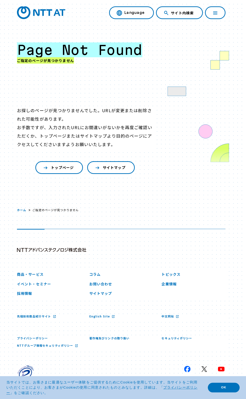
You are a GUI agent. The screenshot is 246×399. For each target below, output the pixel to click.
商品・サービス (30, 274)
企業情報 (168, 283)
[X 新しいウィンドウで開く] (204, 369)
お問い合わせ (100, 283)
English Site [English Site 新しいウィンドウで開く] (100, 316)
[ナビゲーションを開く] (215, 12)
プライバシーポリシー (32, 338)
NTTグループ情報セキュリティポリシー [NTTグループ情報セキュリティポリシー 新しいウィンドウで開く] (45, 345)
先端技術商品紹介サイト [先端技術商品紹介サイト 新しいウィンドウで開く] (34, 316)
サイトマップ (110, 168)
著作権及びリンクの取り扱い (109, 338)
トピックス (170, 274)
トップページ (58, 168)
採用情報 (24, 293)
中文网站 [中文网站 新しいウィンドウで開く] (168, 316)
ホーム (21, 210)
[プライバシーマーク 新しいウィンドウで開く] (25, 373)
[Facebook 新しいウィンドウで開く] (187, 369)
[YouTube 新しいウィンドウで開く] (221, 369)
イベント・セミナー (34, 283)
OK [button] (223, 387)
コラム (95, 274)
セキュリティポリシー (176, 338)
